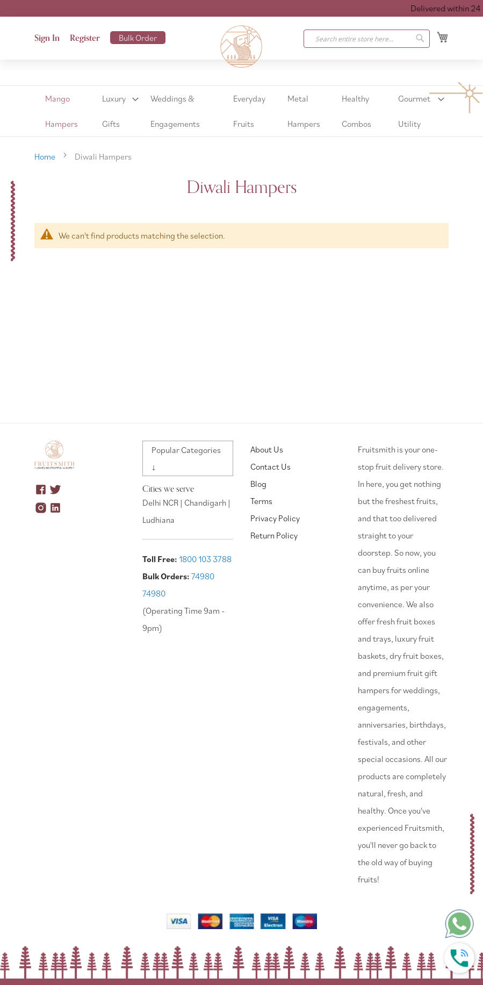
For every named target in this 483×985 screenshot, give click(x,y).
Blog (258, 483)
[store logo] (241, 46)
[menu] (241, 111)
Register (85, 38)
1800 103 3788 (205, 558)
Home (45, 156)
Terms (261, 500)
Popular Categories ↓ (186, 458)
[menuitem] (64, 111)
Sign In (47, 38)
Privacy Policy (275, 518)
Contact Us (270, 466)
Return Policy (274, 535)
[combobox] (367, 39)
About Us (266, 449)
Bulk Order (138, 37)
